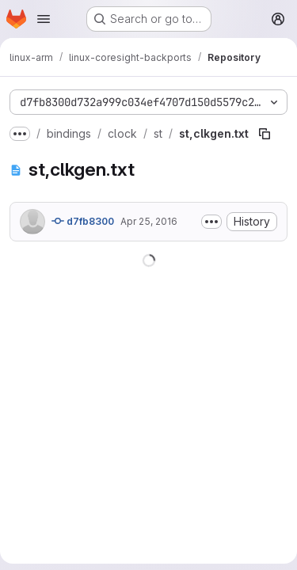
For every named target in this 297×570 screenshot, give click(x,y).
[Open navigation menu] (43, 19)
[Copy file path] (264, 133)
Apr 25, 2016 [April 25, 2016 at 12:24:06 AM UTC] (148, 221)
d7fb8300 (82, 221)
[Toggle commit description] (211, 222)
